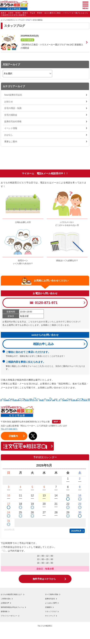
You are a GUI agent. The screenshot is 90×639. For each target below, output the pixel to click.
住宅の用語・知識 (12, 108)
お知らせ (8, 101)
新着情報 (4, 611)
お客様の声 (5, 603)
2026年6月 (76, 531)
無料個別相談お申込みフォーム (12, 607)
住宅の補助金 (10, 115)
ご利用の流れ (6, 599)
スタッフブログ (51, 611)
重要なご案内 (10, 141)
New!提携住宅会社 (13, 95)
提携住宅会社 (50, 599)
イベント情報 (10, 128)
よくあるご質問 (51, 603)
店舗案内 (48, 607)
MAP (56, 422)
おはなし (8, 135)
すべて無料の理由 (51, 594)
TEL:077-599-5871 (9, 429)
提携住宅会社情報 (12, 121)
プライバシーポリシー (9, 616)
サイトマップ (50, 616)
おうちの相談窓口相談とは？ (11, 594)
